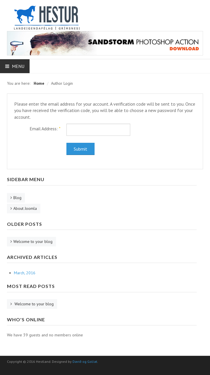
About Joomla (25, 208)
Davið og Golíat (85, 361)
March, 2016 (24, 272)
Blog (17, 197)
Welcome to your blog (32, 241)
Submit (80, 149)
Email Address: (45, 128)
